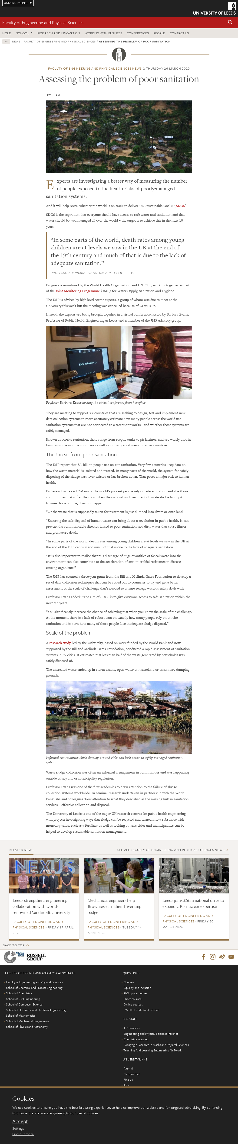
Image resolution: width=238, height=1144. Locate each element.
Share (56, 95)
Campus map (132, 1074)
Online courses (133, 1004)
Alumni (128, 1068)
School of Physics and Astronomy (27, 1027)
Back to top (14, 945)
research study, (60, 642)
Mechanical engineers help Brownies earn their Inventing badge (114, 906)
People (159, 33)
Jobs (126, 1085)
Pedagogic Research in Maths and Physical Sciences (156, 1045)
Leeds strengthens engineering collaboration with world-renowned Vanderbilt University (41, 906)
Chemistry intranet (136, 1039)
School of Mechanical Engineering (27, 1021)
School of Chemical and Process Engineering (34, 988)
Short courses (132, 999)
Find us (128, 1079)
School (22, 33)
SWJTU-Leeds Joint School (141, 1010)
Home (7, 33)
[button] (230, 22)
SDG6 (180, 205)
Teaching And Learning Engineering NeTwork (152, 1050)
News (16, 41)
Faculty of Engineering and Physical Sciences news (95, 68)
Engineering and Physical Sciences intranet (151, 1033)
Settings (18, 1128)
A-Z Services (131, 1028)
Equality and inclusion (137, 988)
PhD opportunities (135, 993)
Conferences (138, 33)
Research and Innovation (58, 33)
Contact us (179, 33)
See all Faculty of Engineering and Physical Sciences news (171, 849)
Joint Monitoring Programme (78, 290)
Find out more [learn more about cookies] (23, 1133)
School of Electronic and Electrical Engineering (36, 1010)
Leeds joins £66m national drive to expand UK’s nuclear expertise (193, 903)
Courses (129, 982)
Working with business (103, 33)
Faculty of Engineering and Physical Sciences (42, 22)
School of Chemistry (19, 993)
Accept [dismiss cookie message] (20, 1121)
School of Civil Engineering (23, 999)
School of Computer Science (24, 1004)
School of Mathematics (20, 1015)
